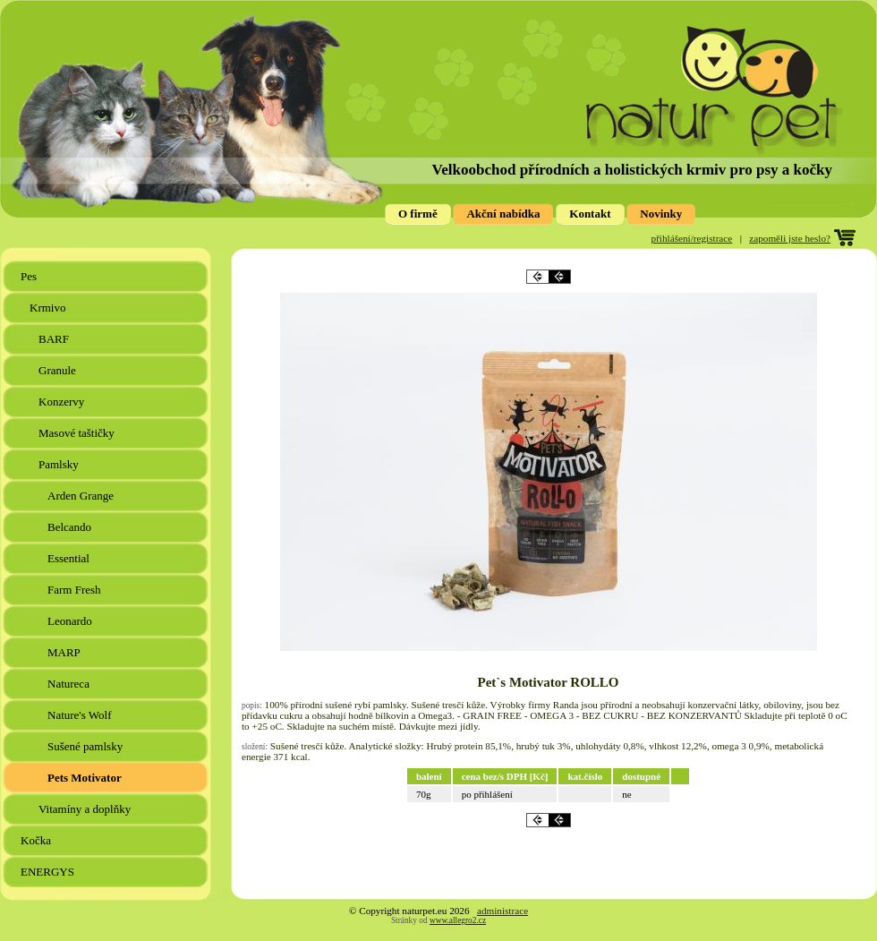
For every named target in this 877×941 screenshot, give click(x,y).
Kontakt (589, 213)
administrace (502, 910)
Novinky (661, 213)
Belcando (70, 527)
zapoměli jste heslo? (789, 238)
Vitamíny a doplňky (85, 809)
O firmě (418, 213)
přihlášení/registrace (692, 238)
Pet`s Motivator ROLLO (547, 682)
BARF (55, 339)
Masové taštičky (77, 433)
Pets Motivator (85, 777)
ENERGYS (49, 871)
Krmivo (49, 307)
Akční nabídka (503, 213)
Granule (58, 370)
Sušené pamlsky (86, 746)
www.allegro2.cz (458, 920)
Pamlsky (59, 464)
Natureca (69, 683)
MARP (65, 652)
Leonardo (71, 621)
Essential (69, 558)
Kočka (37, 840)
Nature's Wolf (81, 715)
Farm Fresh (75, 589)
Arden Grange (81, 495)
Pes (30, 276)
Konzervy (63, 401)
